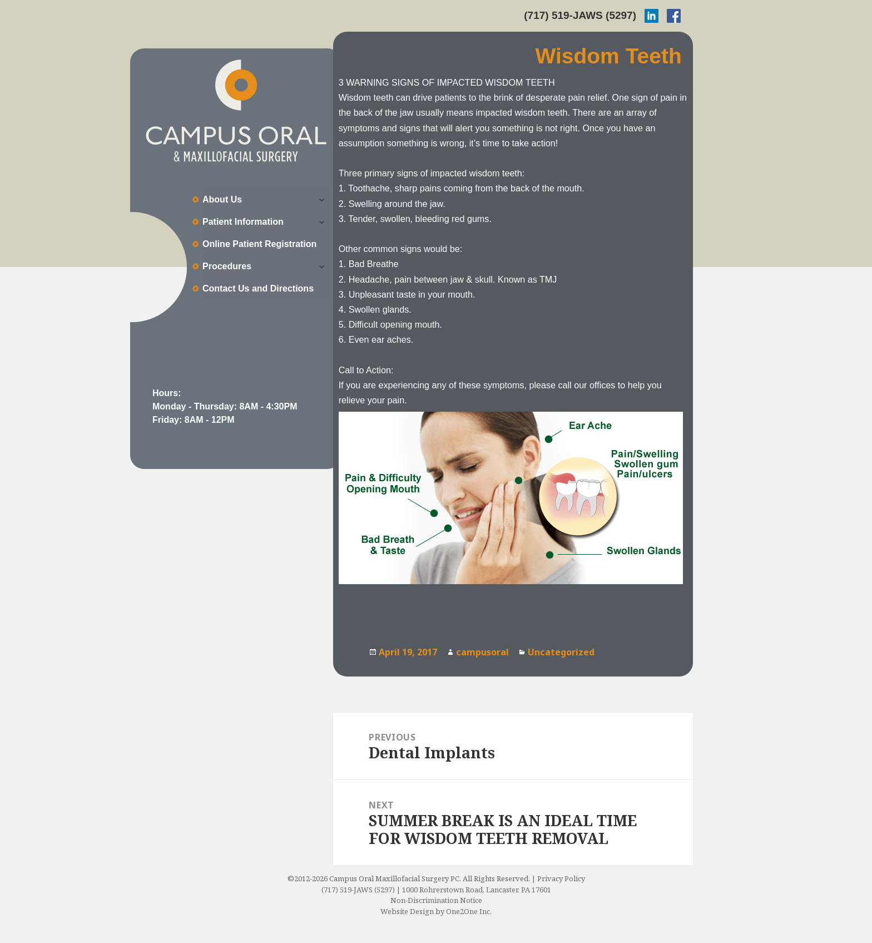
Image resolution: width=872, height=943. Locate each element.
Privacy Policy (561, 878)
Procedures (226, 266)
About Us (222, 199)
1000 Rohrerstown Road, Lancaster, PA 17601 (476, 890)
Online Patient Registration (259, 244)
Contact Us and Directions (258, 288)
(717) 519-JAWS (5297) (580, 15)
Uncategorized (561, 652)
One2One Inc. (469, 911)
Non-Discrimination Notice (436, 900)
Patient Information (243, 221)
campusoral (482, 652)
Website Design (407, 911)
